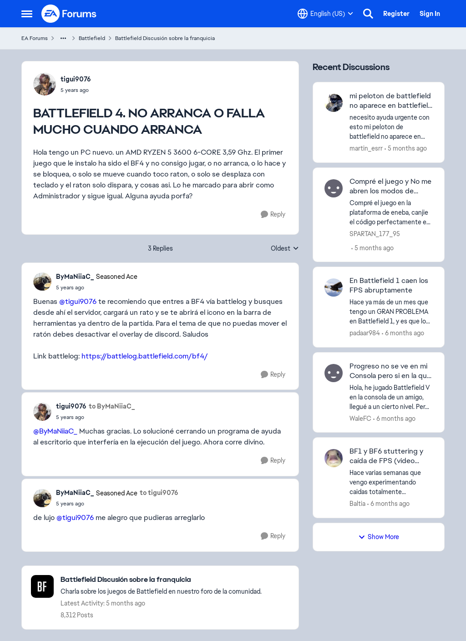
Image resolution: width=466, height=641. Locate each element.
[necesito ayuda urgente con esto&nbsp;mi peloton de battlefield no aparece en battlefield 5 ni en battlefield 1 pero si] (391, 127)
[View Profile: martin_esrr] (333, 103)
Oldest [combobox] (285, 248)
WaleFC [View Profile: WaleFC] (360, 418)
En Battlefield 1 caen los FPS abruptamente (389, 285)
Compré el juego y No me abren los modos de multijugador (390, 186)
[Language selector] (325, 14)
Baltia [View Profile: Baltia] (357, 504)
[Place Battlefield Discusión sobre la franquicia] (161, 580)
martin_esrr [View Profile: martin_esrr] (366, 148)
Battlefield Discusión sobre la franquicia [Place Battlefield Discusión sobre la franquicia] (165, 38)
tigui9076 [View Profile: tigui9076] (76, 79)
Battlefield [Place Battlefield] (92, 38)
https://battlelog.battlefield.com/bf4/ (144, 356)
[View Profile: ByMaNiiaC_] (42, 282)
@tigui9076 (77, 301)
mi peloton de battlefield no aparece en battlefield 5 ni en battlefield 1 (391, 101)
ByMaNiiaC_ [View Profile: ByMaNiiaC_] (75, 277)
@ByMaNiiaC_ (55, 431)
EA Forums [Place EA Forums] (34, 38)
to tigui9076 (159, 493)
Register (396, 14)
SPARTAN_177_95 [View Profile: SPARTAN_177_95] (375, 233)
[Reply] (273, 214)
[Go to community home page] (69, 14)
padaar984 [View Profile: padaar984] (365, 333)
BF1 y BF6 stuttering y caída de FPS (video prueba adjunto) (386, 456)
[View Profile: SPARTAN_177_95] (333, 188)
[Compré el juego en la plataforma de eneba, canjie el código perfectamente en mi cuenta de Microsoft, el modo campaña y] (391, 212)
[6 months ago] (403, 333)
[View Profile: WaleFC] (333, 373)
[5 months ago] (406, 148)
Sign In (430, 14)
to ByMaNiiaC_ (112, 406)
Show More (378, 537)
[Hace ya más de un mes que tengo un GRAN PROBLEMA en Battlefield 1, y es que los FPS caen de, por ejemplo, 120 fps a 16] (391, 312)
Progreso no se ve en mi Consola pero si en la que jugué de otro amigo (390, 371)
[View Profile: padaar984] (333, 287)
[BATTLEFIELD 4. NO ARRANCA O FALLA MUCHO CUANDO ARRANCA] (96, 287)
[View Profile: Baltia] (333, 458)
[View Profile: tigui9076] (44, 84)
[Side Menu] (27, 13)
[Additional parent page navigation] (63, 38)
